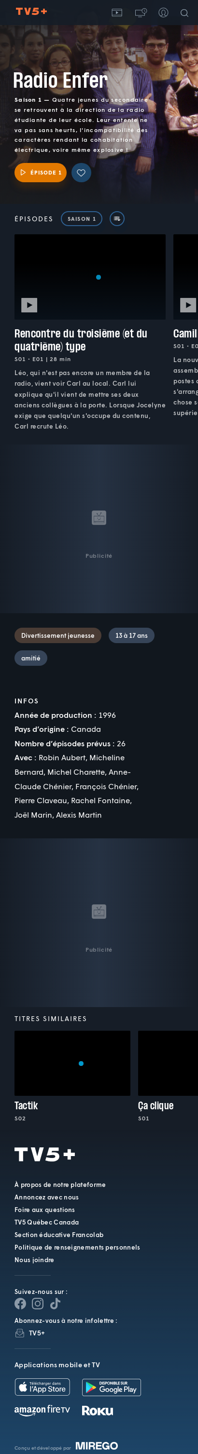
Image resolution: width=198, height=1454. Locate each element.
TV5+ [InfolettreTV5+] (37, 1333)
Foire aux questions (44, 1209)
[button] (140, 12)
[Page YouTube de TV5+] (55, 1303)
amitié (31, 658)
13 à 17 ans (131, 635)
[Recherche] (186, 12)
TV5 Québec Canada (46, 1222)
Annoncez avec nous (46, 1197)
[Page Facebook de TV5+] (20, 1303)
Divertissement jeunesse (58, 635)
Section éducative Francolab (58, 1235)
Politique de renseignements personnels (77, 1247)
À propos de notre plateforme (60, 1184)
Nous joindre (34, 1260)
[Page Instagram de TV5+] (37, 1303)
